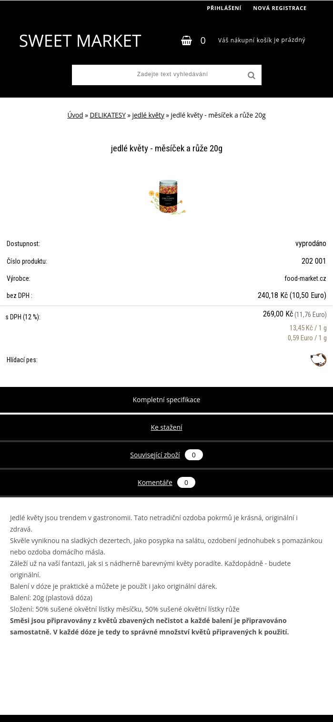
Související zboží (166, 454)
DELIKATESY (107, 114)
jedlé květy (148, 114)
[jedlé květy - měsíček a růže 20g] (166, 179)
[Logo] (79, 40)
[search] (251, 76)
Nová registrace (280, 7)
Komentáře (166, 482)
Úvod (75, 114)
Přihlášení (224, 7)
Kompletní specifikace (167, 399)
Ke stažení (166, 427)
